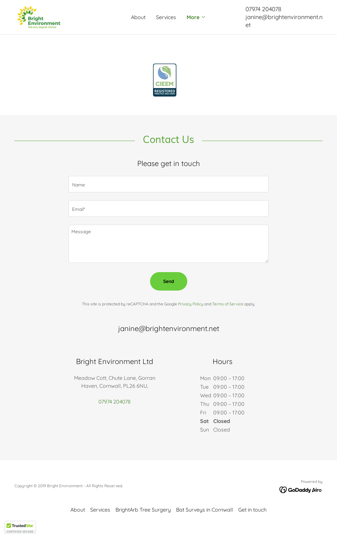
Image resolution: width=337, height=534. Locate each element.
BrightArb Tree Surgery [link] (143, 509)
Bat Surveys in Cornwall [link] (204, 509)
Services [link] (166, 17)
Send (168, 281)
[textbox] (168, 184)
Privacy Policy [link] (190, 303)
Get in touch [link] (252, 509)
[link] (38, 16)
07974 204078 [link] (263, 9)
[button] (196, 17)
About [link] (138, 17)
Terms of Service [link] (227, 303)
